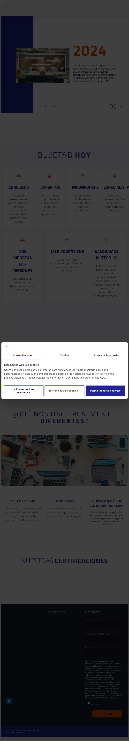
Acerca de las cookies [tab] (107, 355)
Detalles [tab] (64, 355)
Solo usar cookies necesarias (23, 390)
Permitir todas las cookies (105, 390)
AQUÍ (103, 377)
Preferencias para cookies (64, 390)
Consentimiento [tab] (22, 355)
